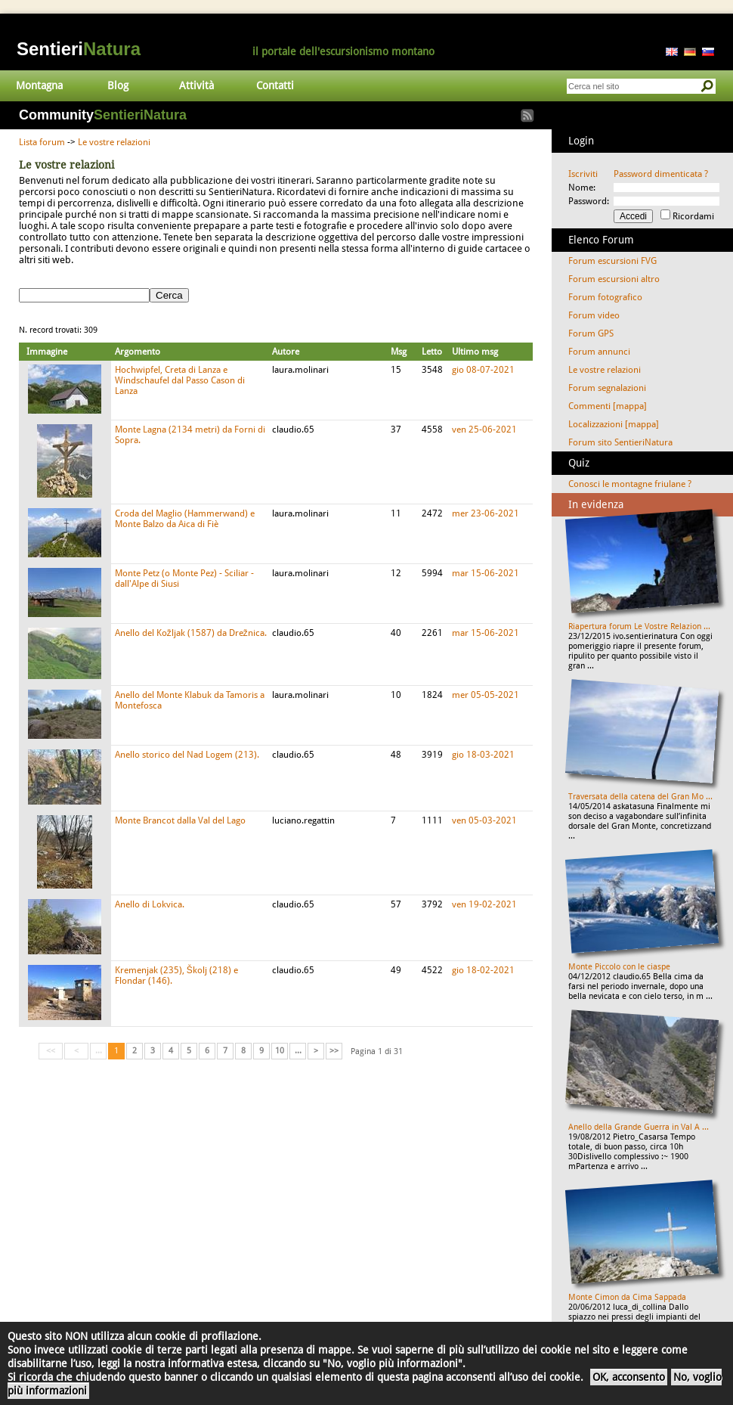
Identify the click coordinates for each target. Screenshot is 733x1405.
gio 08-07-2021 (483, 369)
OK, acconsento (628, 1377)
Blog (117, 85)
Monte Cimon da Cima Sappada (627, 1297)
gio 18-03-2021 (483, 754)
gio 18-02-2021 (483, 970)
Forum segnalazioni (607, 388)
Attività (196, 85)
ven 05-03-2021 (484, 820)
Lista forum (42, 142)
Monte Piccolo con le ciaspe (619, 967)
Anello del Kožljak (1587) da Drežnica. (191, 633)
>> (334, 1051)
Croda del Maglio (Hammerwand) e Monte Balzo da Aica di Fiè (185, 518)
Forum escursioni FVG (612, 261)
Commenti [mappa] (607, 406)
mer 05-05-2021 (485, 695)
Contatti (275, 85)
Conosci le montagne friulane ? (629, 484)
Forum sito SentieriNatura (620, 442)
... (298, 1051)
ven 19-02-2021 (484, 904)
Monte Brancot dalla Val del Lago (180, 820)
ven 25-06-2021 (484, 429)
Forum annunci (599, 351)
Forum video (594, 315)
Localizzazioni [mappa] (613, 424)
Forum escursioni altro (614, 279)
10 (279, 1051)
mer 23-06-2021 (485, 513)
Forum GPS (591, 333)
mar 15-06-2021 (485, 573)
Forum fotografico (605, 297)
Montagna (39, 85)
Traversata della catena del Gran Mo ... (640, 797)
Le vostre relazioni (114, 142)
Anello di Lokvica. (149, 904)
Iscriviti (583, 174)
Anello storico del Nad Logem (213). (187, 754)
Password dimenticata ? (661, 174)
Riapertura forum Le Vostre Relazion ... (639, 626)
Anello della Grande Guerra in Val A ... (638, 1127)
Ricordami (693, 216)
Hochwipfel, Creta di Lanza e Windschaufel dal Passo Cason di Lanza (180, 380)
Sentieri (79, 49)
